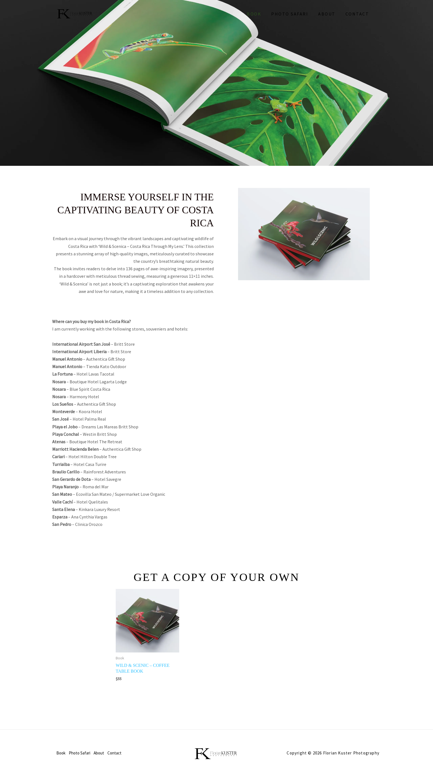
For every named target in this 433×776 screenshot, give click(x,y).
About (328, 14)
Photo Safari (292, 14)
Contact (358, 14)
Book (258, 14)
